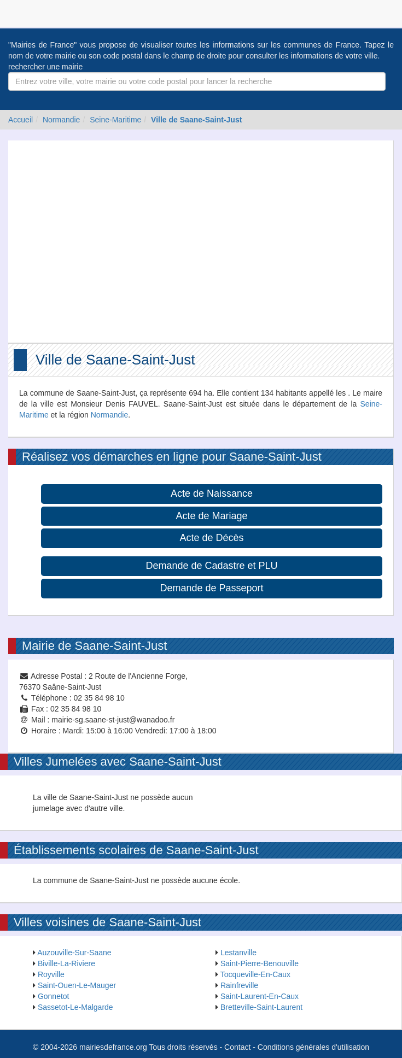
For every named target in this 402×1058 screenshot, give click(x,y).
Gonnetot (53, 996)
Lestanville (238, 952)
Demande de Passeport (211, 588)
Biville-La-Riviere (66, 963)
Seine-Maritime (115, 119)
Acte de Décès (211, 537)
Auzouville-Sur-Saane (74, 952)
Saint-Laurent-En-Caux (259, 996)
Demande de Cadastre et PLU (211, 565)
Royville (51, 974)
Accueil (20, 119)
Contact (237, 1047)
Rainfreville (239, 985)
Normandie (61, 119)
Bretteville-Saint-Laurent (261, 1007)
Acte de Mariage (211, 515)
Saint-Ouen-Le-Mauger (77, 985)
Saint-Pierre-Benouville (259, 963)
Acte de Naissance (212, 493)
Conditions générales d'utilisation (313, 1047)
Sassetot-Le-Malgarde (75, 1007)
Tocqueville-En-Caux (255, 974)
